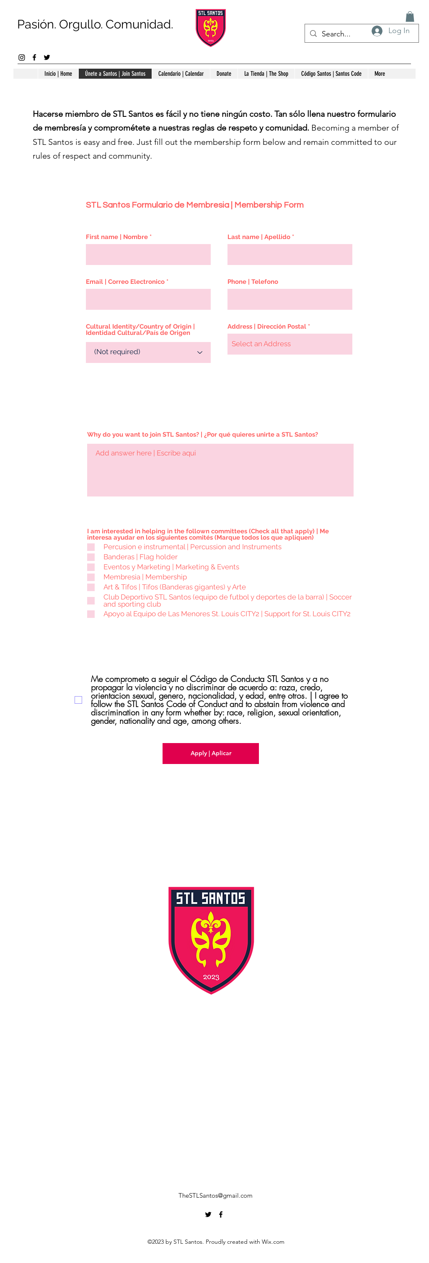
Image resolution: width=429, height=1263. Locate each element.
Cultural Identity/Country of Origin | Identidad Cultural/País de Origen (140, 330)
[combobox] (289, 344)
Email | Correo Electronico (125, 282)
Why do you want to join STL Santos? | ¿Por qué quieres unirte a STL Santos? (202, 435)
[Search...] (361, 34)
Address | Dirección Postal (266, 327)
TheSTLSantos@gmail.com (215, 1195)
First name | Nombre (117, 237)
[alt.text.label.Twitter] (47, 57)
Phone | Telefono (252, 282)
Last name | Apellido (258, 237)
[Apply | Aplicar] (211, 753)
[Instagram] (22, 57)
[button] (410, 16)
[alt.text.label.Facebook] (34, 57)
